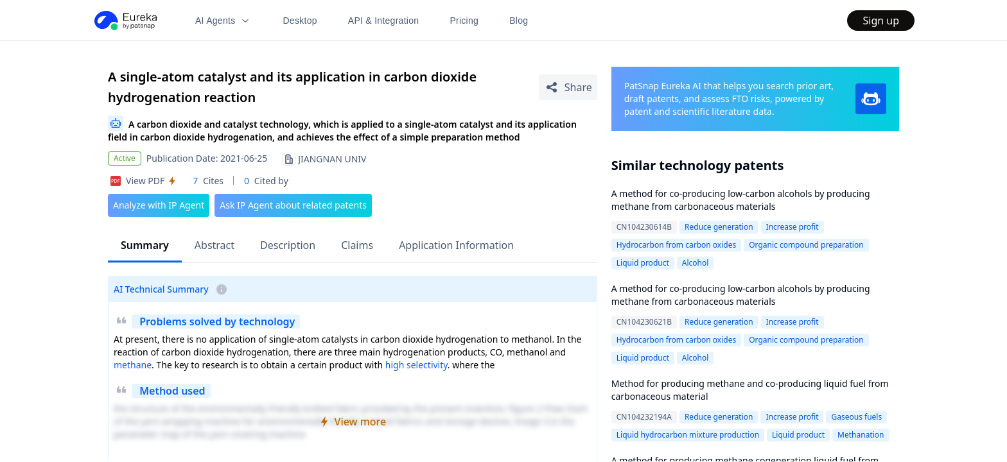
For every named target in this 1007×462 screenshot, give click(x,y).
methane (133, 365)
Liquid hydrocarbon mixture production (688, 434)
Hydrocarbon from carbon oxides (676, 244)
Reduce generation (719, 226)
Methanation (860, 434)
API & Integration (383, 20)
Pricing (464, 20)
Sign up (881, 20)
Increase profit (792, 226)
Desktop (300, 20)
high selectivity (416, 365)
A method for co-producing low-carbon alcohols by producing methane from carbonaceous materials (740, 199)
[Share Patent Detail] (568, 87)
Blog (518, 20)
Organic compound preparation (806, 244)
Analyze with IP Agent (158, 205)
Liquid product (643, 262)
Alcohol (695, 262)
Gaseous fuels (856, 416)
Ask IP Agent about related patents (293, 205)
